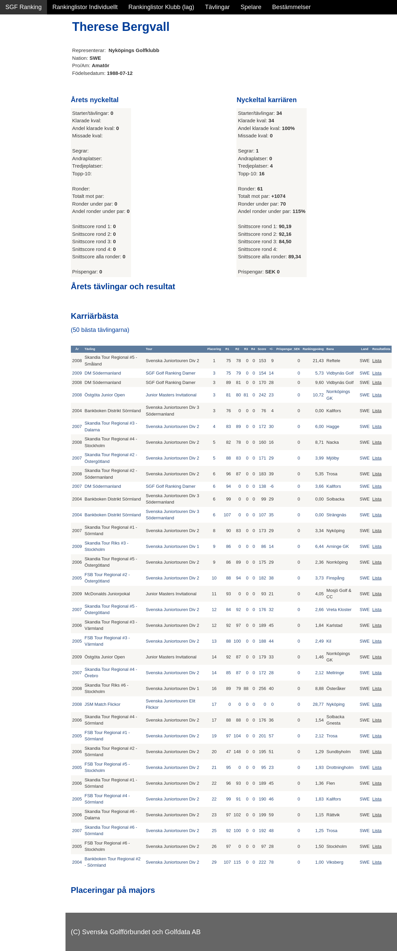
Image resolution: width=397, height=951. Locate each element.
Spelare (250, 7)
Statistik (16, 72)
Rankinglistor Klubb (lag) (161, 7)
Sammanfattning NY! (33, 43)
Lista (376, 360)
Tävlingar (217, 7)
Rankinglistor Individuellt (85, 7)
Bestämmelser (291, 7)
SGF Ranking (23, 7)
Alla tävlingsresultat (31, 101)
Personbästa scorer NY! (37, 87)
